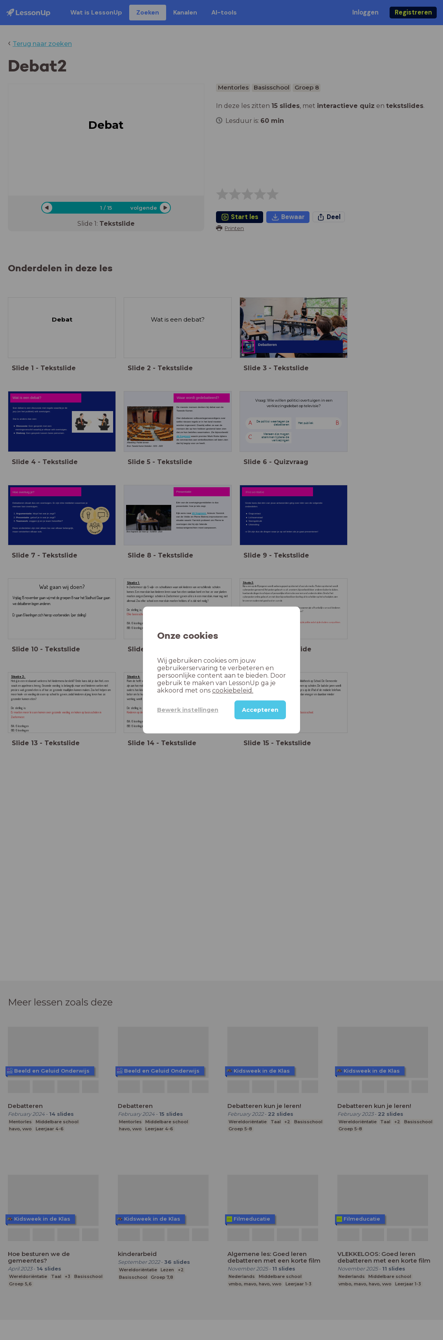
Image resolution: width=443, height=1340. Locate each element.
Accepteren (260, 709)
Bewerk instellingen (187, 709)
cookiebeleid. (232, 690)
